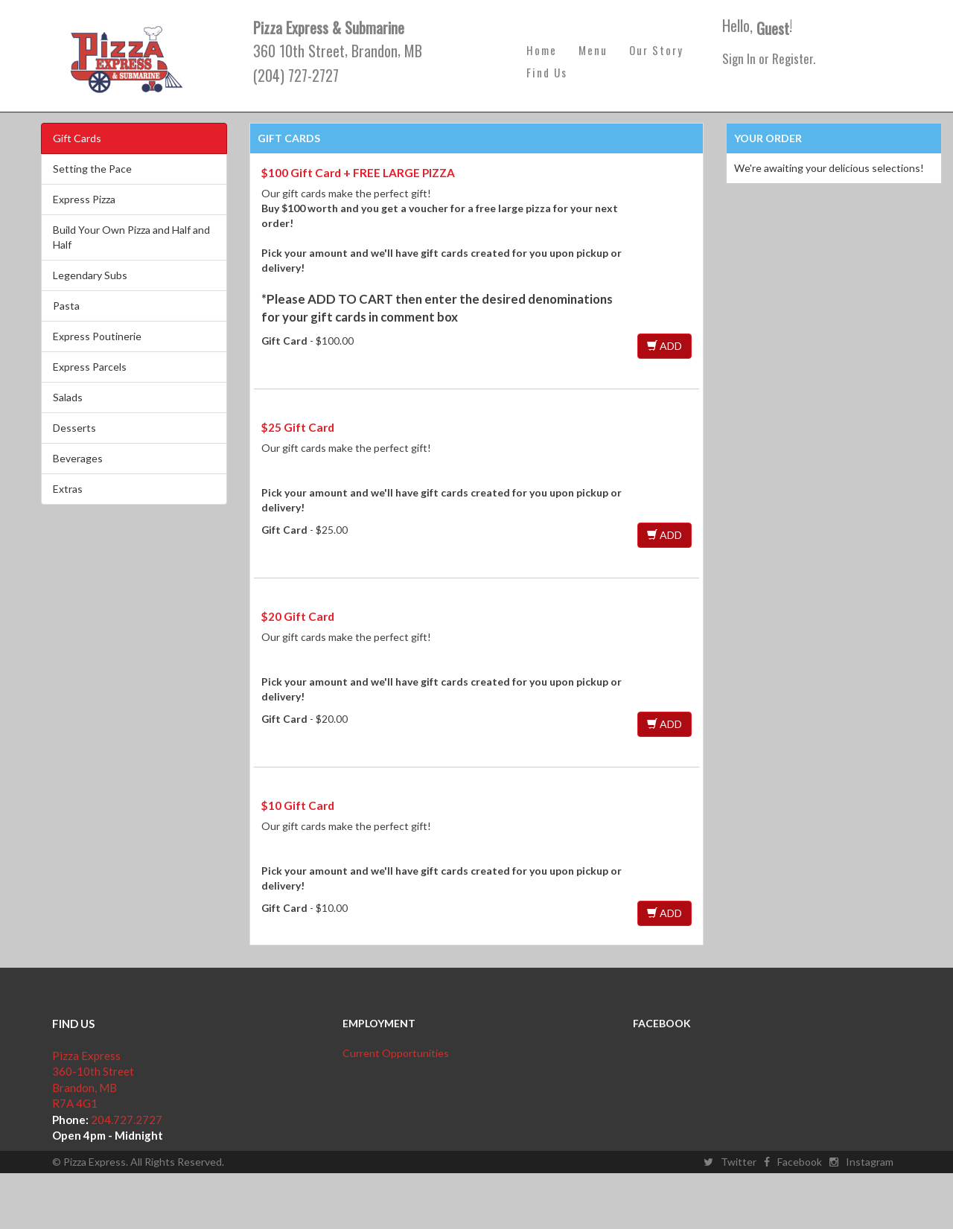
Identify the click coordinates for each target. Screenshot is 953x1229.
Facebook (793, 1161)
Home (541, 50)
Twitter (730, 1161)
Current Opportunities (395, 1053)
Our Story (656, 50)
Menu (593, 50)
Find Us (546, 72)
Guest (772, 28)
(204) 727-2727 (296, 75)
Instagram (861, 1161)
